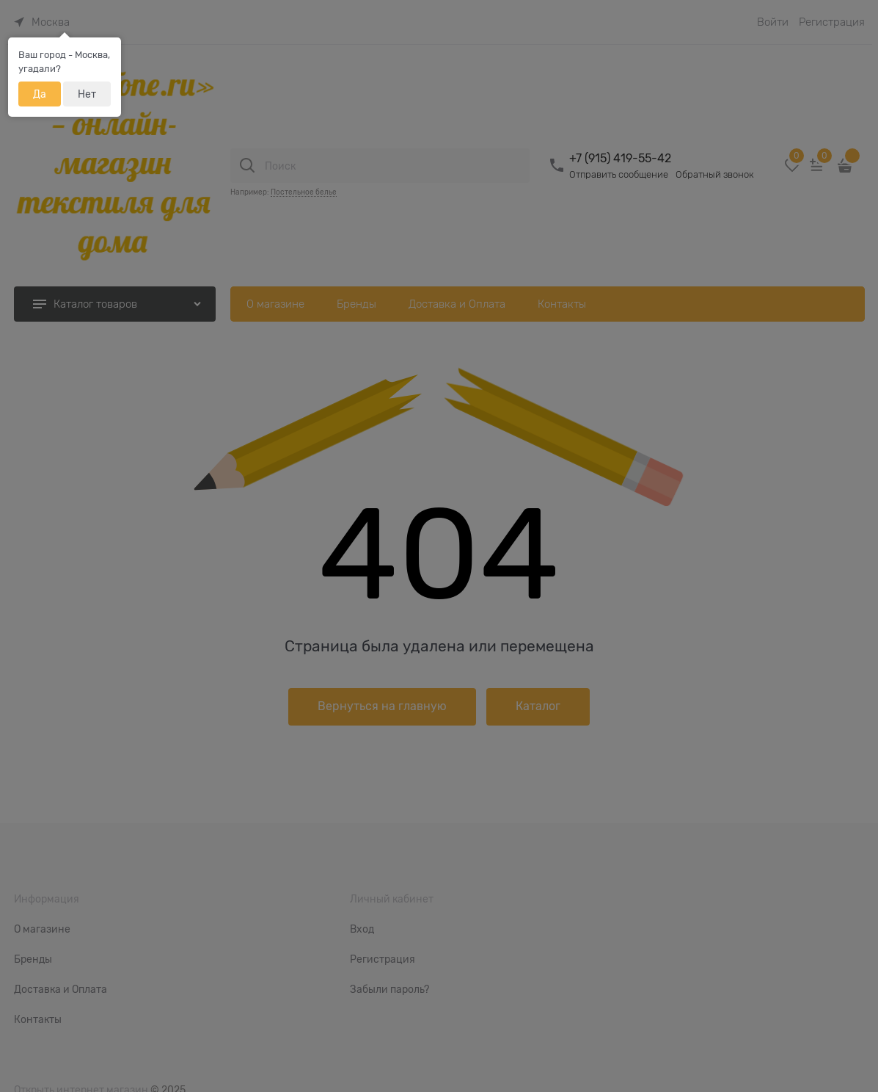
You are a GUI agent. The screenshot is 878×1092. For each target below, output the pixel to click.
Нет (87, 94)
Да (39, 94)
